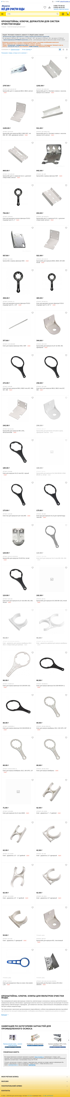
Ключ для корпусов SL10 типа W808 (16, 813)
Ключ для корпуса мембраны (47, 770)
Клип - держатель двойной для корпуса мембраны (51, 643)
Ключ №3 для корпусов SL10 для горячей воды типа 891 (50, 516)
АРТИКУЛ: (5, 89)
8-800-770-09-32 (59, 5)
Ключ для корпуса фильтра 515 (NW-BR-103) (16, 686)
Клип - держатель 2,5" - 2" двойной (16, 898)
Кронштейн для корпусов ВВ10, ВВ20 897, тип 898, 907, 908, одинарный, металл (17, 134)
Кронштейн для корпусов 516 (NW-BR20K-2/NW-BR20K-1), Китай (51, 474)
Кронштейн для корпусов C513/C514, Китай (16, 558)
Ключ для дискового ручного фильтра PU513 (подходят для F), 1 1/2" (16, 304)
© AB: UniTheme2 (48, 1095)
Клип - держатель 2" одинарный (15, 940)
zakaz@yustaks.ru (13, 1065)
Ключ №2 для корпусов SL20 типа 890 (17, 515)
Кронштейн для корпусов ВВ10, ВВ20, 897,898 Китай (50, 261)
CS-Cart (29, 1095)
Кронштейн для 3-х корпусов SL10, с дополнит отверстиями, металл (17, 176)
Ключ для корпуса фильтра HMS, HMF (17, 346)
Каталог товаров (2, 14)
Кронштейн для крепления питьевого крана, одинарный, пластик (49, 431)
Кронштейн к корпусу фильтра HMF (49, 176)
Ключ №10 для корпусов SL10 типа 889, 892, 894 (51, 558)
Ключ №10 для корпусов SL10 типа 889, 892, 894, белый (18, 601)
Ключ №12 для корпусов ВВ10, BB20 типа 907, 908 (50, 389)
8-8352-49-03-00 (59, 7)
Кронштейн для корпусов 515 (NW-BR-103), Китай (51, 601)
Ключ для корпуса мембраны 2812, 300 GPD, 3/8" (51, 728)
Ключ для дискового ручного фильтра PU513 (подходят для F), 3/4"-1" (50, 304)
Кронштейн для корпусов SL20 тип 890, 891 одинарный (49, 346)
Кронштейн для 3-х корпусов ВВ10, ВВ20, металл (18, 91)
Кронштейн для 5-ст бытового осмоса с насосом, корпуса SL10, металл (51, 91)
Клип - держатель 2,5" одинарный (48, 855)
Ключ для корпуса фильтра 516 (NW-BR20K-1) (50, 686)
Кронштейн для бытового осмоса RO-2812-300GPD (49, 983)
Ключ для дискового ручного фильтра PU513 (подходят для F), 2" (16, 219)
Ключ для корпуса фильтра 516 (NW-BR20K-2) (17, 728)
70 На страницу (27, 50)
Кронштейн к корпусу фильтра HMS (16, 261)
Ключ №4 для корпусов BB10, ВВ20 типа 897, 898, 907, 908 (18, 389)
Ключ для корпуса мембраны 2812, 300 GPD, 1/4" (18, 771)
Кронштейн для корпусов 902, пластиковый (49, 941)
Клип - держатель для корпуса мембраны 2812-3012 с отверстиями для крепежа (17, 644)
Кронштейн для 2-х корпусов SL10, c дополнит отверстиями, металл (50, 219)
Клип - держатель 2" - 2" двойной (48, 813)
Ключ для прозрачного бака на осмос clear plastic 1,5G (18, 983)
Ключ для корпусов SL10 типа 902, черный (16, 474)
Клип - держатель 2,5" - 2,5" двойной (16, 855)
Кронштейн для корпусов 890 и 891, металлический (14, 431)
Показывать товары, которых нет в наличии (14, 53)
